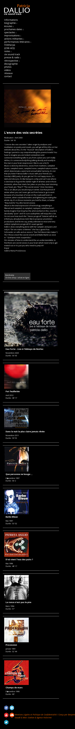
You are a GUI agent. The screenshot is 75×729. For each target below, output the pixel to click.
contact (8, 76)
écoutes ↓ (9, 26)
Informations (11, 19)
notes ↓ (8, 51)
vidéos (7, 70)
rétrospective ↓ (12, 60)
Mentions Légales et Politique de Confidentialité (36, 714)
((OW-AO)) (9, 48)
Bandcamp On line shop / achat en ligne (17, 276)
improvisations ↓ (12, 35)
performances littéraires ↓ (17, 41)
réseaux (8, 73)
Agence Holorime (44, 717)
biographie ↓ (10, 22)
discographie (11, 63)
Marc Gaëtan (28, 717)
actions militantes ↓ (14, 38)
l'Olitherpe (9, 44)
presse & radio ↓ (12, 57)
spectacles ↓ (10, 32)
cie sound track (12, 54)
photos (7, 66)
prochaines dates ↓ (14, 29)
